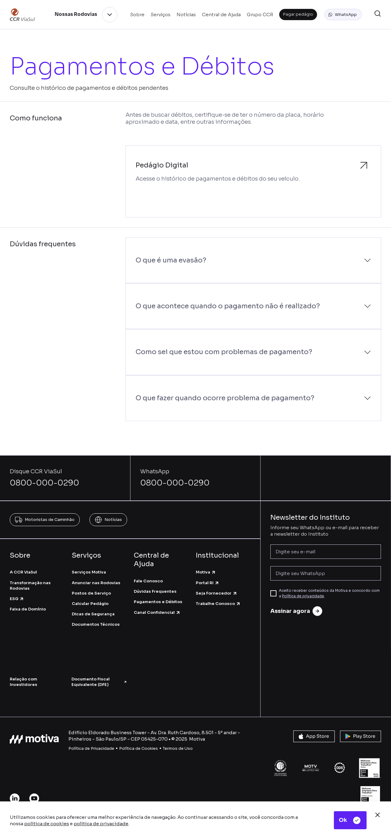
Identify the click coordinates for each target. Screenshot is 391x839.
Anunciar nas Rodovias (96, 582)
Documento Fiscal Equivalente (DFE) (99, 681)
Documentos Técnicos (96, 624)
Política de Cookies (138, 748)
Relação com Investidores (23, 681)
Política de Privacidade (91, 748)
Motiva (206, 572)
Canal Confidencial (157, 612)
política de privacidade (101, 823)
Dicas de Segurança (93, 614)
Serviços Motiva (89, 572)
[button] (343, 14)
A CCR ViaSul (23, 572)
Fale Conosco (148, 581)
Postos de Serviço (91, 593)
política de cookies (46, 823)
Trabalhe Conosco (218, 603)
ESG (17, 598)
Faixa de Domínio (28, 609)
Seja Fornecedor (216, 593)
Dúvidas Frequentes (155, 591)
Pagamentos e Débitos (158, 601)
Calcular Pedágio (90, 603)
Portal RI (207, 582)
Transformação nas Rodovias (30, 585)
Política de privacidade (303, 596)
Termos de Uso (178, 748)
